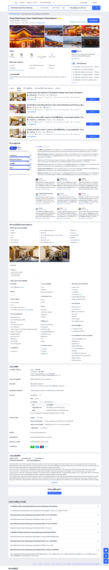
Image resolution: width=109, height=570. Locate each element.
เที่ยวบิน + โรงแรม (32, 2)
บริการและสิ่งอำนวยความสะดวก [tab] (44, 88)
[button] (54, 3)
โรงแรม (40, 553)
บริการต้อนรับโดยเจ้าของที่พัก (18, 319)
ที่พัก (16, 2)
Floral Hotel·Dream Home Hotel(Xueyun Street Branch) (33, 18)
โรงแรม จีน (47, 553)
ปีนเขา (43, 299)
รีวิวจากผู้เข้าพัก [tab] (27, 88)
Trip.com (35, 553)
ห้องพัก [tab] (19, 88)
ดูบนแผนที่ (74, 82)
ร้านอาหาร (73, 232)
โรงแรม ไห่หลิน (67, 553)
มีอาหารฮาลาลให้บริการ (47, 292)
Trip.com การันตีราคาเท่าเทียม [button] (78, 21)
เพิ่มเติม (11, 78)
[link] (83, 2)
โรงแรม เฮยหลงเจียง (56, 553)
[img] (26, 36)
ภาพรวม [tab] (11, 88)
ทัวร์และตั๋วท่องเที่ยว (45, 2)
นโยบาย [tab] (58, 88)
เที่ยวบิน (22, 2)
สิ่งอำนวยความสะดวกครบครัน (16, 70)
